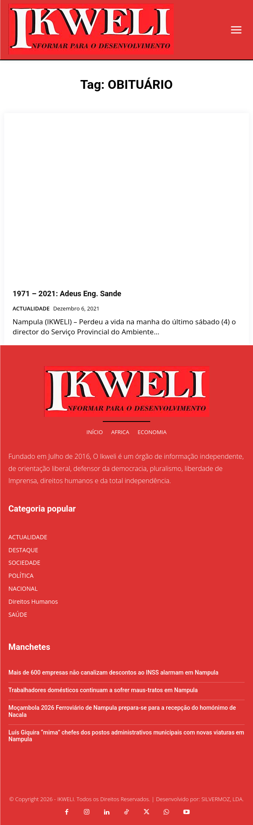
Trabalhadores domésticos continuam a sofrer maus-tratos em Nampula (103, 690)
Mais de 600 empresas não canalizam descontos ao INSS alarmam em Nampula (113, 672)
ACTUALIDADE (31, 308)
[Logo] (91, 29)
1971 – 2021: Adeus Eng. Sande (67, 293)
